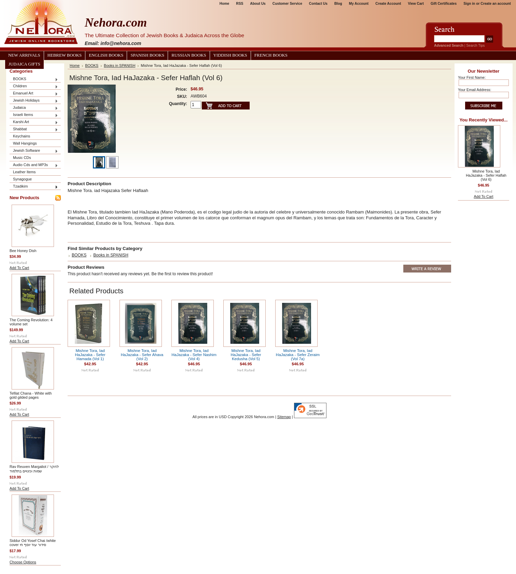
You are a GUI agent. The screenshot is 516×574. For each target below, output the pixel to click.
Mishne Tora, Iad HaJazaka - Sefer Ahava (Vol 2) (142, 355)
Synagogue (22, 179)
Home (224, 3)
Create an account (495, 3)
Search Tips (475, 45)
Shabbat (34, 129)
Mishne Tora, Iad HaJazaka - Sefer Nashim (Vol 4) (194, 355)
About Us (257, 3)
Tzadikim (34, 186)
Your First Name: (472, 77)
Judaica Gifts (24, 64)
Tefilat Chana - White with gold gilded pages (31, 395)
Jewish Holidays (34, 100)
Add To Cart (19, 268)
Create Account (388, 3)
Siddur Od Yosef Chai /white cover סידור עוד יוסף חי (33, 543)
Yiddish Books (230, 55)
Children (34, 86)
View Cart (416, 3)
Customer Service (287, 3)
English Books (106, 55)
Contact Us (318, 3)
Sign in (469, 3)
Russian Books (188, 55)
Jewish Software (34, 150)
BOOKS (34, 79)
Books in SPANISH (119, 65)
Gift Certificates (444, 3)
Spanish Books (147, 55)
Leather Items (24, 172)
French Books (271, 55)
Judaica (34, 108)
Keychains (21, 136)
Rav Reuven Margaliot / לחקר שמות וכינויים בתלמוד (34, 469)
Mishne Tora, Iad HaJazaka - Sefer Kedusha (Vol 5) (246, 355)
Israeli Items (34, 115)
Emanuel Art (34, 93)
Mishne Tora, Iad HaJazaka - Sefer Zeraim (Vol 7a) (298, 355)
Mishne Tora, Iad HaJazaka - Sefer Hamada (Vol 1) (90, 355)
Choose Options (23, 562)
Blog (338, 3)
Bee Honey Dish (23, 251)
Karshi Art (34, 122)
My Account (359, 3)
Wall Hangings (25, 143)
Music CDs (22, 158)
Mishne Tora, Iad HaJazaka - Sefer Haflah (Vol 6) (486, 175)
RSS (239, 3)
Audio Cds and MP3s (34, 165)
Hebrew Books (64, 55)
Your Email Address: (474, 90)
